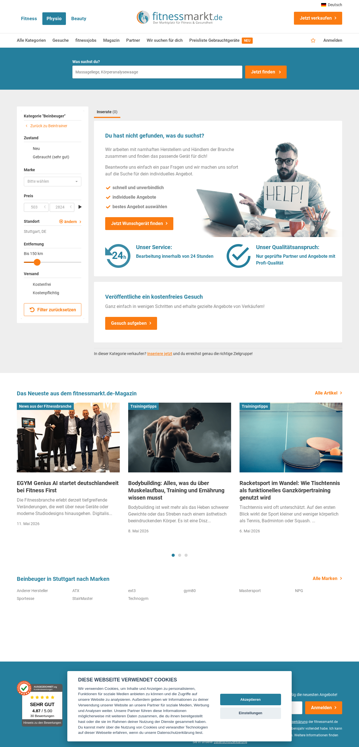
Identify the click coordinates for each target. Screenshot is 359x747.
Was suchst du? (86, 61)
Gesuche (60, 40)
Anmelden (332, 40)
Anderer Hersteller (32, 590)
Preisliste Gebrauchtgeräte (221, 41)
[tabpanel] (68, 466)
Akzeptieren (250, 699)
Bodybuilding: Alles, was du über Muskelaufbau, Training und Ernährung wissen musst (176, 490)
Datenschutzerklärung (230, 742)
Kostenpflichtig (46, 293)
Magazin (111, 40)
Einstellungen (250, 713)
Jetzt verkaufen (316, 18)
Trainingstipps (143, 406)
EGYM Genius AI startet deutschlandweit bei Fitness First (68, 487)
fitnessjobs (85, 40)
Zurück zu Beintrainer (45, 126)
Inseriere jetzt (159, 353)
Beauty (78, 18)
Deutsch (331, 5)
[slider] (37, 262)
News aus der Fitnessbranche (45, 406)
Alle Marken (325, 578)
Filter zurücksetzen (53, 310)
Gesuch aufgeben (129, 323)
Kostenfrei (42, 284)
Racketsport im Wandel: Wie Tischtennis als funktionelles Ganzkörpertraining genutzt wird (290, 490)
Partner (133, 40)
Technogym (138, 598)
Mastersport (250, 590)
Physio (54, 18)
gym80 (190, 590)
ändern (70, 221)
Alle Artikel (326, 393)
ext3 (132, 590)
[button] (52, 181)
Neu (36, 148)
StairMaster (82, 598)
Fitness (29, 18)
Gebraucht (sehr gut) (51, 157)
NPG (299, 590)
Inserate (107, 112)
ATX (75, 590)
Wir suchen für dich (165, 40)
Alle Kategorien (31, 40)
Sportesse (25, 598)
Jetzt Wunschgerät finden (137, 223)
